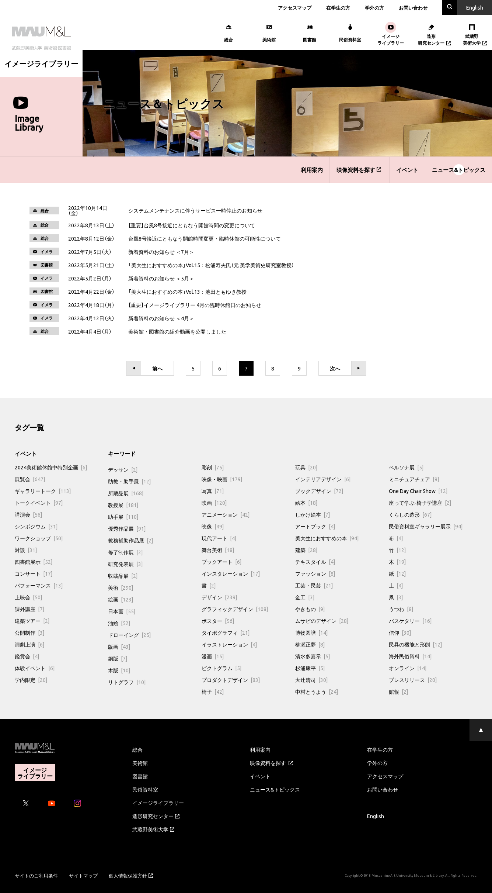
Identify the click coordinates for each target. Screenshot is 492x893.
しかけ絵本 (312, 514)
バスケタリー (410, 620)
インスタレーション (231, 573)
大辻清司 (311, 679)
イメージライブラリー (158, 802)
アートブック (315, 526)
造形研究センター (155, 816)
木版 (119, 670)
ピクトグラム (221, 668)
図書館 (140, 776)
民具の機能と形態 (415, 644)
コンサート (33, 573)
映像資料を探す (358, 170)
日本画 (121, 611)
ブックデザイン (319, 490)
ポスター (218, 620)
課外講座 (29, 609)
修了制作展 (125, 552)
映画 (214, 502)
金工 (304, 597)
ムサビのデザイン (321, 620)
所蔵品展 (125, 493)
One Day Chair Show (418, 490)
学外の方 (374, 7)
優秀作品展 (127, 528)
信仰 (400, 632)
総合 (137, 749)
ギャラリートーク (43, 490)
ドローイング (129, 634)
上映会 (28, 597)
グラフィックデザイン (235, 609)
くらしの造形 (410, 514)
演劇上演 (29, 644)
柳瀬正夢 (310, 644)
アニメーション (226, 514)
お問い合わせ (413, 7)
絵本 (306, 502)
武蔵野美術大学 (153, 829)
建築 (306, 550)
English (375, 816)
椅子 (213, 691)
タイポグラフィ (226, 632)
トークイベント (39, 502)
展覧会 (30, 479)
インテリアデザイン (322, 479)
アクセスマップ (294, 7)
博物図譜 (311, 632)
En (474, 7)
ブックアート (221, 561)
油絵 (119, 623)
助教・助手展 (129, 481)
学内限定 (31, 679)
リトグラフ (127, 682)
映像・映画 (222, 479)
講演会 (28, 514)
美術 (120, 587)
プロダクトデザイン (231, 679)
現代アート (219, 538)
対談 (26, 550)
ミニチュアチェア (414, 479)
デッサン (122, 469)
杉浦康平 (310, 668)
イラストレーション (229, 644)
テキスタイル (315, 561)
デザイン (219, 597)
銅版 (117, 658)
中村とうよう (316, 691)
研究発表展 (125, 564)
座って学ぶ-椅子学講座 (420, 502)
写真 (213, 490)
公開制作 (29, 632)
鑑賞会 (27, 656)
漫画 (213, 656)
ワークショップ (39, 538)
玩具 (306, 467)
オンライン (407, 668)
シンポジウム (36, 526)
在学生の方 (338, 7)
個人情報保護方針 (131, 875)
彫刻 (213, 467)
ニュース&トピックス (458, 170)
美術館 (140, 762)
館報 (398, 691)
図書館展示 (33, 561)
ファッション (315, 573)
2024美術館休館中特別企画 (51, 467)
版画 (119, 646)
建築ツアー (32, 620)
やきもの (310, 609)
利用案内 (312, 170)
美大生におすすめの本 (327, 538)
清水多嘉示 (312, 656)
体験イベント (35, 668)
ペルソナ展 (406, 467)
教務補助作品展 (130, 540)
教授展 (123, 504)
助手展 (123, 516)
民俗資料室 (145, 789)
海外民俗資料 (410, 656)
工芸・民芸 (314, 585)
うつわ (401, 609)
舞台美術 (218, 550)
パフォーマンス (39, 585)
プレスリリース (413, 679)
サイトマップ (83, 875)
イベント (407, 170)
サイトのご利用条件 (36, 875)
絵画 (120, 599)
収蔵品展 (122, 575)
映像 (213, 526)
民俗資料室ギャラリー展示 (426, 526)
